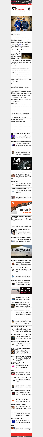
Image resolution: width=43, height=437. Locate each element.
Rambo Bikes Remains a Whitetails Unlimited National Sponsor (19, 412)
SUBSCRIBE (12, 4)
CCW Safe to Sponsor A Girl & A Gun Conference (17, 418)
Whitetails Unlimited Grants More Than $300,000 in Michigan (19, 267)
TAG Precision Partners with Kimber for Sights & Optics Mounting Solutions (21, 377)
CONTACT (24, 434)
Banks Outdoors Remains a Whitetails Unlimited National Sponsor (20, 341)
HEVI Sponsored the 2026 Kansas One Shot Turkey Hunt (18, 404)
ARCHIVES (15, 4)
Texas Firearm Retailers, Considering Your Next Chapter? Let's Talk (20, 188)
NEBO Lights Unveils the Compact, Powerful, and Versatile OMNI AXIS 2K (21, 356)
